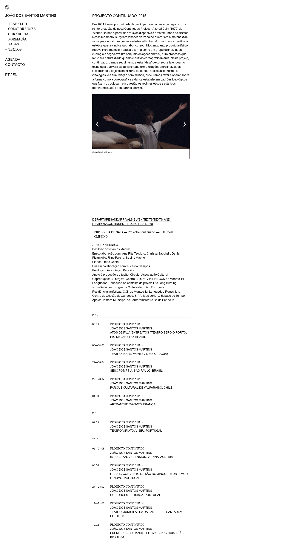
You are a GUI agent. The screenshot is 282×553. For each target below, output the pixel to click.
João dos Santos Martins (30, 15)
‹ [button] (97, 123)
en (14, 75)
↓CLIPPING (100, 236)
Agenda (12, 59)
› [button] (184, 123)
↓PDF (132, 232)
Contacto (15, 64)
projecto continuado (127, 448)
